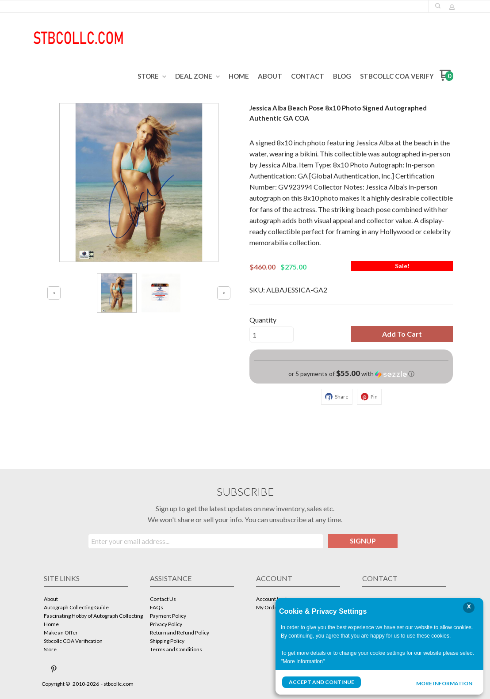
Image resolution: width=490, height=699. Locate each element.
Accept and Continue (321, 682)
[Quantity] (271, 334)
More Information (444, 683)
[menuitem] (152, 76)
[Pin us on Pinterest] (53, 668)
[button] (438, 5)
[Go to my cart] (446, 78)
